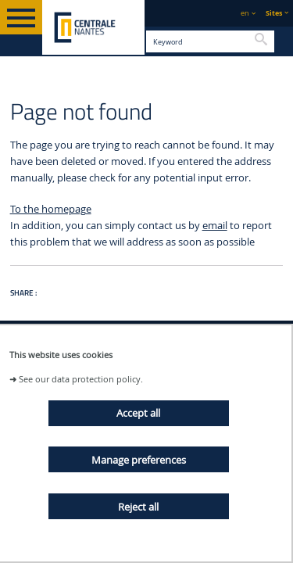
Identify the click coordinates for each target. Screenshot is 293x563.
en (245, 13)
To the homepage (50, 209)
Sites (274, 13)
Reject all (138, 507)
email (214, 225)
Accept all (138, 413)
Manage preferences (138, 460)
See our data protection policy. (81, 379)
